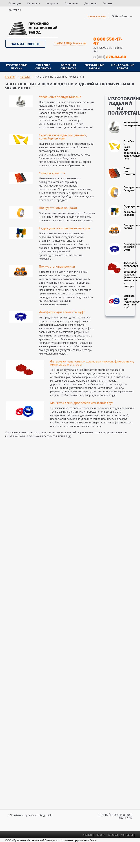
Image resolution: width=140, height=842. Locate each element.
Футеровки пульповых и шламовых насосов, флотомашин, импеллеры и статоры (92, 363)
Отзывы (108, 3)
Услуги (52, 3)
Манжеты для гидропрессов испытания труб (81, 403)
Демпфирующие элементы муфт (62, 312)
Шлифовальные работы (122, 66)
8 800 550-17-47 (107, 41)
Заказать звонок (25, 44)
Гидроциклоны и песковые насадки (64, 228)
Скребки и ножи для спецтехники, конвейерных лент (63, 136)
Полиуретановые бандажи (58, 208)
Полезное (71, 3)
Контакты (14, 10)
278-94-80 (109, 57)
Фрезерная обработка (68, 66)
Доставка (90, 3)
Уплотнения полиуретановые (60, 97)
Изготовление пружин (16, 66)
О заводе (14, 3)
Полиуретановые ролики (57, 266)
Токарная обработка (43, 66)
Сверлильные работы (94, 66)
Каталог (33, 3)
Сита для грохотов (52, 173)
